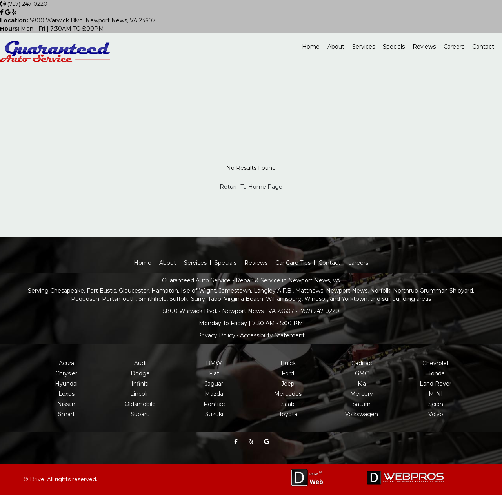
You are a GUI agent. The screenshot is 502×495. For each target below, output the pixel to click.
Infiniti (140, 383)
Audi (140, 363)
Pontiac (214, 404)
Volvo (435, 414)
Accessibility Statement (272, 335)
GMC (362, 373)
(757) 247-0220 (27, 3)
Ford (288, 373)
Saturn (362, 404)
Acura (66, 363)
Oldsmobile (140, 404)
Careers (454, 46)
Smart (66, 414)
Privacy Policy (216, 335)
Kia (362, 383)
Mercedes (288, 393)
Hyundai (66, 383)
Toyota (288, 414)
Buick (288, 363)
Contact (483, 46)
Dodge (140, 373)
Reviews (424, 46)
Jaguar (214, 383)
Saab (288, 404)
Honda (435, 373)
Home (311, 46)
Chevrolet (435, 363)
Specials (394, 46)
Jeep (288, 383)
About (335, 46)
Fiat (214, 373)
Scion (435, 404)
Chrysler (66, 373)
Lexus (66, 393)
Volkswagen (361, 414)
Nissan (66, 404)
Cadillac (361, 363)
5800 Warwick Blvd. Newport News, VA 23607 (78, 20)
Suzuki (214, 414)
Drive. (37, 479)
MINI (436, 393)
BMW (214, 363)
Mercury (361, 393)
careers (358, 262)
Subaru (140, 414)
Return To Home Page (251, 186)
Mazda (214, 393)
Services (363, 46)
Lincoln (140, 393)
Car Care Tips (293, 262)
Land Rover (435, 383)
